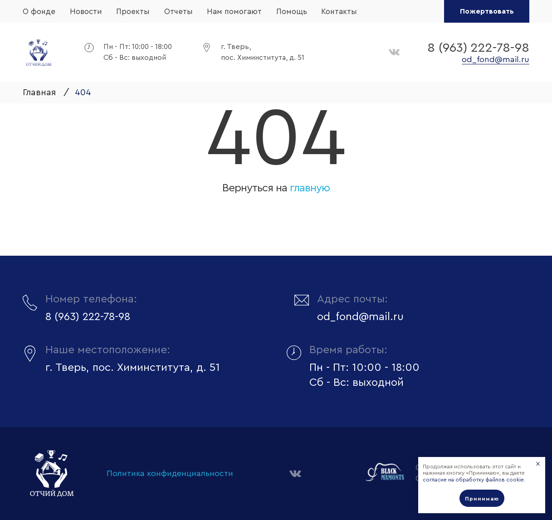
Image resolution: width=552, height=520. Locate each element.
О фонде (39, 11)
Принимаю (482, 498)
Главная (39, 92)
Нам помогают (234, 11)
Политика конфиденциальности (170, 473)
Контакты (339, 11)
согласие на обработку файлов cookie (473, 479)
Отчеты (178, 11)
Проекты (133, 11)
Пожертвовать (487, 11)
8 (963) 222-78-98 (478, 47)
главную (310, 188)
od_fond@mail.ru (495, 59)
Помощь (291, 11)
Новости (86, 11)
